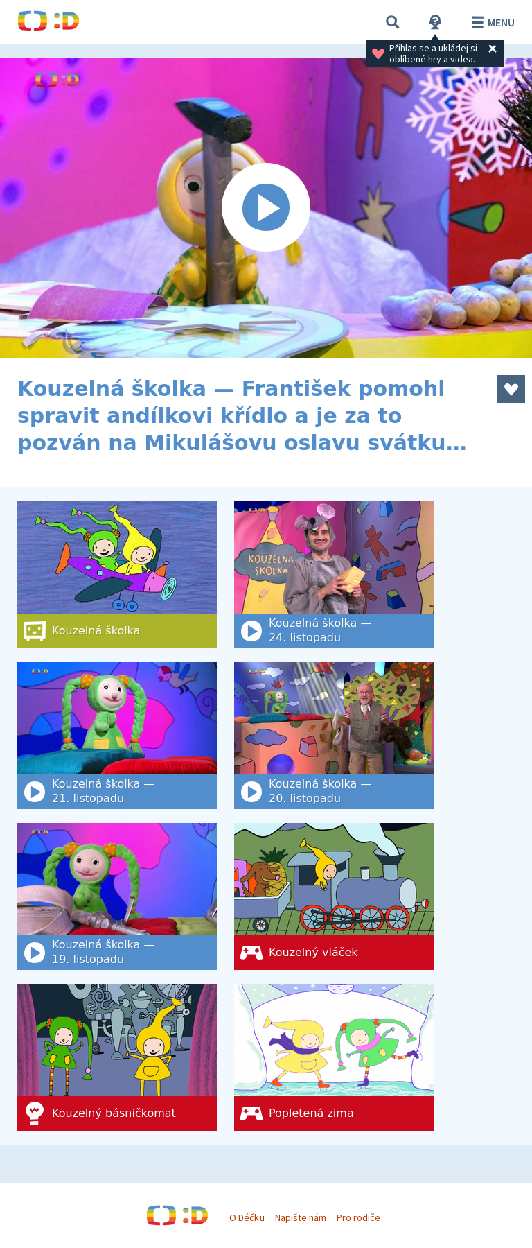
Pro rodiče (358, 1217)
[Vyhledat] (393, 22)
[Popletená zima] (334, 1057)
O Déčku (246, 1217)
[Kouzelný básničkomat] (117, 1057)
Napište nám (300, 1217)
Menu (491, 22)
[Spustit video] (266, 208)
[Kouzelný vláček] (334, 896)
